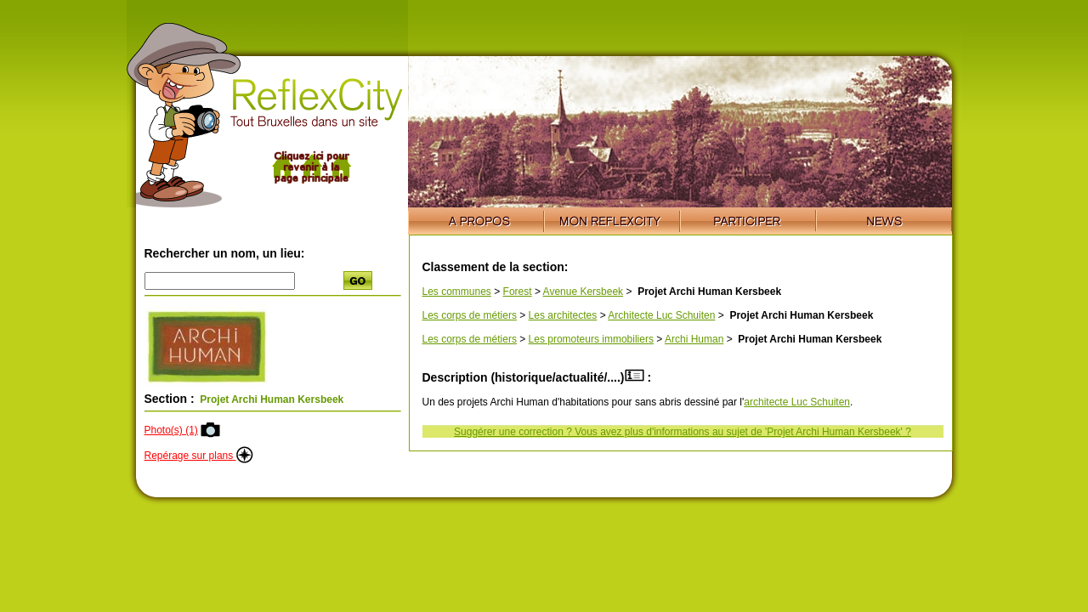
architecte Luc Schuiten (797, 402)
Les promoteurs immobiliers (591, 339)
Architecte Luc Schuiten (661, 315)
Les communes (456, 292)
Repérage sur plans (198, 456)
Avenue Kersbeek (583, 292)
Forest (517, 292)
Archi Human (694, 339)
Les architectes (563, 315)
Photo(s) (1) (171, 430)
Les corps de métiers (469, 315)
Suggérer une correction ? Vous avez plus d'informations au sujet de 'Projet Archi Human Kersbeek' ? (682, 432)
